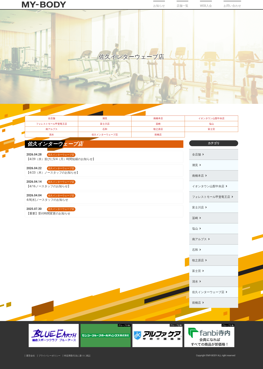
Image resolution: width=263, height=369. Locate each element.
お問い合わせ (232, 4)
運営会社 (31, 355)
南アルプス (52, 129)
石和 (104, 129)
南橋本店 (158, 118)
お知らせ (159, 4)
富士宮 (211, 129)
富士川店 (105, 123)
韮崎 (158, 123)
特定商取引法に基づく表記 (81, 355)
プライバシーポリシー (51, 355)
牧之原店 (158, 129)
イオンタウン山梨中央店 (211, 118)
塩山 (211, 123)
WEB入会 (206, 4)
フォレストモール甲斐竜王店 (51, 123)
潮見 (104, 118)
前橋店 (158, 134)
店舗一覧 (182, 4)
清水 (51, 134)
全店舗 (51, 118)
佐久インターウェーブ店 (105, 134)
